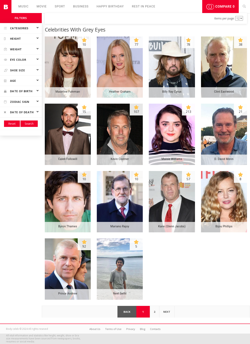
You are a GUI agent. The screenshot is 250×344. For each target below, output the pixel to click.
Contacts (155, 329)
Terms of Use (113, 329)
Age (10, 81)
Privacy (130, 329)
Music (23, 6)
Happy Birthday (110, 6)
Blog (142, 329)
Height (12, 38)
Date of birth (18, 91)
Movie (42, 6)
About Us (94, 329)
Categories (16, 28)
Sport (60, 6)
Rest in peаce (143, 6)
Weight (13, 49)
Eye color (15, 60)
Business (81, 6)
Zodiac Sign (16, 102)
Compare (220, 7)
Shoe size (14, 70)
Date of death (19, 112)
